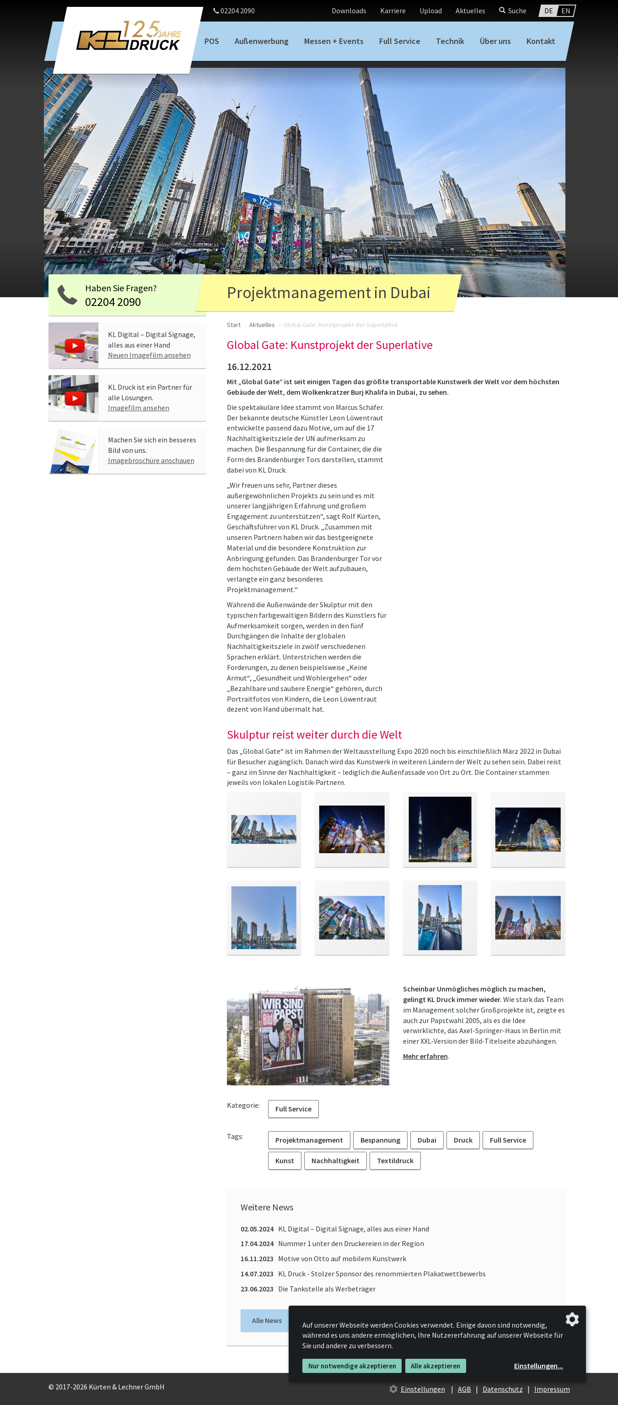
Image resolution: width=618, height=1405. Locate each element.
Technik (450, 41)
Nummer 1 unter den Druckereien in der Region (332, 1243)
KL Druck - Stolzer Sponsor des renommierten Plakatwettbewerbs (363, 1273)
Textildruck (395, 1160)
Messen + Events (334, 41)
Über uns (495, 41)
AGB (464, 1389)
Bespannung (380, 1139)
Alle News (267, 1320)
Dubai (427, 1139)
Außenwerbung (262, 41)
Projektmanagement (309, 1139)
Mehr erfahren (425, 1056)
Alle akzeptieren (435, 1365)
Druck (463, 1139)
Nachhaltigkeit (336, 1160)
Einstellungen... (538, 1365)
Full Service (399, 41)
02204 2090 (234, 10)
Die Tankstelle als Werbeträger (308, 1288)
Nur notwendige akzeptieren (352, 1365)
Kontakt (541, 41)
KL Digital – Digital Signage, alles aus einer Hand (335, 1228)
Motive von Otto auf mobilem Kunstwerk (323, 1258)
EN (565, 10)
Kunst (284, 1160)
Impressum (552, 1389)
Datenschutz (503, 1389)
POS (211, 41)
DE (548, 10)
